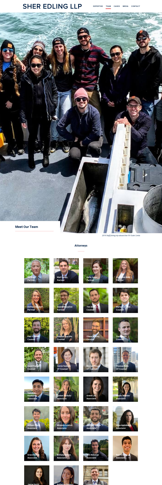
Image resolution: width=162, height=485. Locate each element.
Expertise (98, 6)
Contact (135, 6)
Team (108, 6)
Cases (117, 6)
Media (125, 6)
